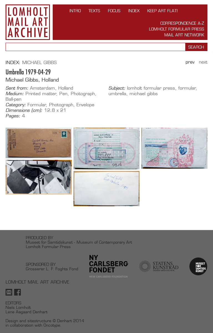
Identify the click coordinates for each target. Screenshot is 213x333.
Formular (36, 104)
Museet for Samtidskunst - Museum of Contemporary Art (79, 242)
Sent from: (17, 88)
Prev (190, 62)
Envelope (85, 104)
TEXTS (94, 10)
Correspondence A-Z (182, 23)
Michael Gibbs (39, 62)
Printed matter (41, 93)
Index (134, 10)
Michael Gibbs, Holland (32, 80)
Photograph (83, 93)
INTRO (75, 10)
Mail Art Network (184, 34)
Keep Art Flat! (162, 10)
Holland (65, 88)
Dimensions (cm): (24, 110)
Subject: (116, 88)
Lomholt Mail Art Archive (28, 22)
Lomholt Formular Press (176, 29)
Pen (63, 93)
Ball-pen (13, 99)
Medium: (15, 94)
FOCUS (114, 10)
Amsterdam (42, 88)
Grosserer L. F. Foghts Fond (52, 268)
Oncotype (52, 325)
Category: (16, 105)
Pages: (13, 116)
